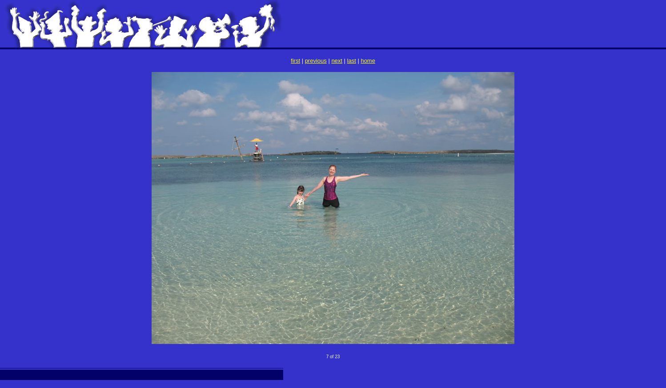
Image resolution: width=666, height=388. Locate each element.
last (351, 60)
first (295, 60)
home (368, 60)
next (336, 60)
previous (316, 60)
